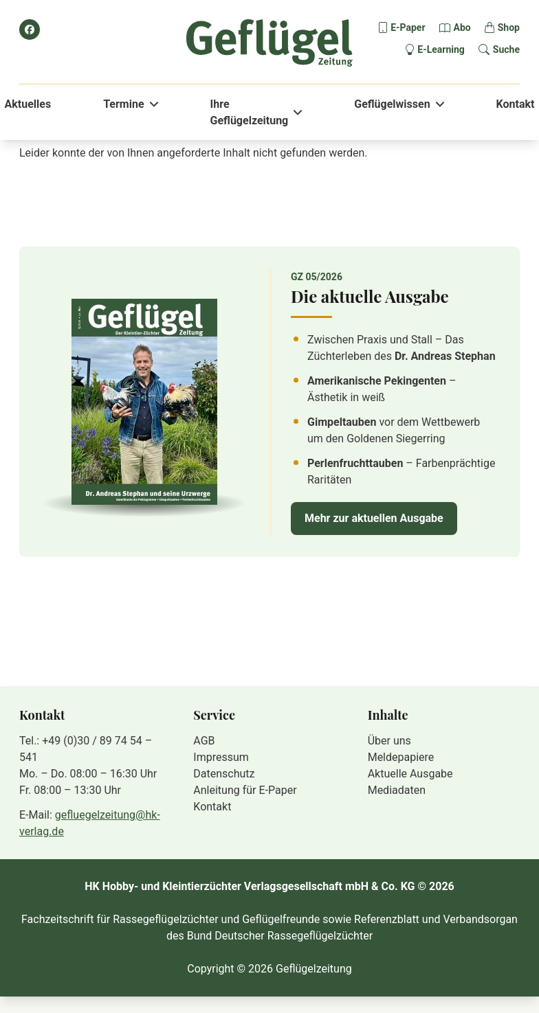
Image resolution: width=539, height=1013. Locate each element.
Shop (509, 27)
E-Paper (407, 27)
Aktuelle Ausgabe (410, 773)
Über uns (389, 740)
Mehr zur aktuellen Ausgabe (374, 518)
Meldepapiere (401, 757)
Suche (506, 49)
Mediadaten (397, 790)
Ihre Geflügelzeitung (249, 112)
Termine (123, 104)
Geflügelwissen (392, 104)
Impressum (221, 757)
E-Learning (441, 49)
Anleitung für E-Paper (244, 790)
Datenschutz (223, 773)
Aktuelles (28, 104)
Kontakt (515, 104)
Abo (462, 27)
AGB (203, 740)
